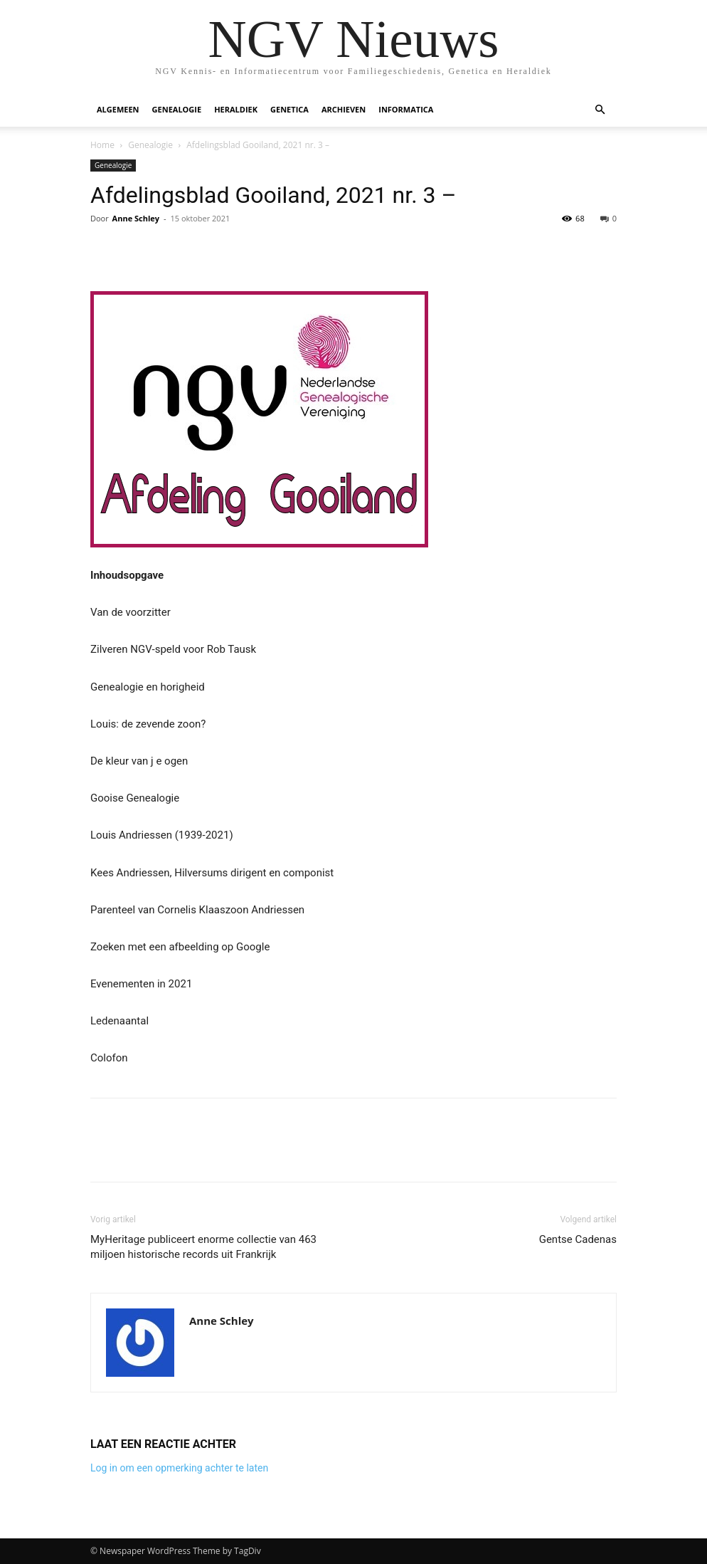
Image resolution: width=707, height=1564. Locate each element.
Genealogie (177, 109)
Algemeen (118, 109)
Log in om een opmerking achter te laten (179, 1468)
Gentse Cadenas (578, 1239)
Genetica (289, 109)
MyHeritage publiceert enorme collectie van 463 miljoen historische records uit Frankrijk (203, 1247)
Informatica (405, 109)
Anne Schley (135, 218)
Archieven (343, 109)
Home (102, 145)
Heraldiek (235, 109)
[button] (600, 110)
